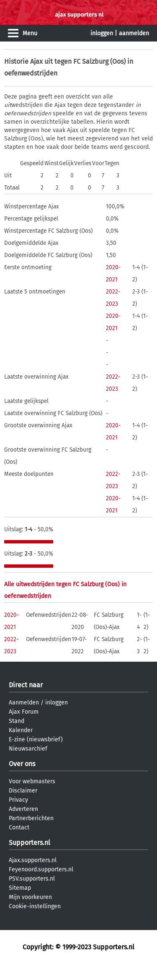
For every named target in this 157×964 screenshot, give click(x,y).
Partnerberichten (31, 818)
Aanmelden (24, 702)
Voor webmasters (32, 781)
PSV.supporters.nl (32, 878)
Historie (16, 61)
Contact (19, 827)
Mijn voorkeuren (30, 897)
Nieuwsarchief (28, 748)
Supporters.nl (29, 843)
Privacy (18, 799)
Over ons (22, 764)
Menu (30, 33)
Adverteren (23, 809)
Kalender (21, 730)
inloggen (101, 33)
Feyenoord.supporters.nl (41, 869)
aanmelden (134, 33)
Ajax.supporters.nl (33, 860)
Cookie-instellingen (35, 906)
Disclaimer (23, 790)
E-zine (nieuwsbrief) (36, 739)
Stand (16, 721)
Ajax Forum (24, 711)
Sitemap (20, 887)
